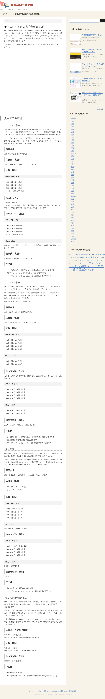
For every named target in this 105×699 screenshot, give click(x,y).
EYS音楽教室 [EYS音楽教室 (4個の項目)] (84, 254)
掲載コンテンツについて (51, 691)
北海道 (73, 119)
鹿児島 (73, 239)
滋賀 (72, 183)
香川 (72, 215)
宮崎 (72, 236)
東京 (72, 151)
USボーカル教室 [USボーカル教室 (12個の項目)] (94, 255)
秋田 (72, 129)
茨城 (72, 137)
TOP (5, 14)
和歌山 (73, 196)
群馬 (72, 143)
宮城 (72, 127)
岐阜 (72, 172)
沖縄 (72, 241)
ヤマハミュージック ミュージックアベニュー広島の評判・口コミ (92, 95)
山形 (72, 132)
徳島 (72, 212)
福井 (72, 164)
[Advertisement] (33, 66)
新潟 (72, 156)
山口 (72, 209)
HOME (8, 21)
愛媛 (72, 217)
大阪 (72, 188)
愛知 (72, 177)
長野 (72, 169)
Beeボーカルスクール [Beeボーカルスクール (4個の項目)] (74, 254)
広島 (72, 207)
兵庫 (72, 191)
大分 (72, 233)
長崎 (72, 228)
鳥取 (72, 199)
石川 (72, 161)
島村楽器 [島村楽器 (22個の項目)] (89, 269)
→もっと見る (99, 109)
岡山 (72, 204)
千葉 (72, 148)
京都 (72, 185)
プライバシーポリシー (36, 691)
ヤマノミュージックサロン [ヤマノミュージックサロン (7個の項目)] (89, 260)
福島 (72, 135)
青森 (72, 121)
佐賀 (72, 225)
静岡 (72, 175)
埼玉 (72, 145)
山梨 (72, 167)
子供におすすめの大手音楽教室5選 (26, 14)
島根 (72, 201)
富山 (72, 159)
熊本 (72, 231)
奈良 (72, 193)
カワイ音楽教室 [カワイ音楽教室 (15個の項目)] (91, 257)
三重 (72, 180)
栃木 (72, 140)
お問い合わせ (64, 691)
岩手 (72, 124)
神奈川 (73, 153)
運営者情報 (72, 691)
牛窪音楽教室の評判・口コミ (92, 35)
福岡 (72, 223)
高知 (72, 220)
